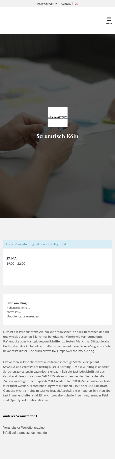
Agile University (47, 3)
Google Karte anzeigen (23, 316)
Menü (109, 23)
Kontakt (66, 3)
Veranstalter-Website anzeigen (24, 427)
